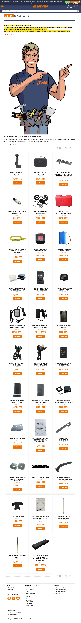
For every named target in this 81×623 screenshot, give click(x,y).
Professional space (61, 591)
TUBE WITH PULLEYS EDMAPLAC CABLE (63, 518)
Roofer (28, 596)
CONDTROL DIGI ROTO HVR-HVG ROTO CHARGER (40, 327)
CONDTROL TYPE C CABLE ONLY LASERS (17, 364)
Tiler (27, 591)
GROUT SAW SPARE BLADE (17, 439)
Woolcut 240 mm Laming (40, 478)
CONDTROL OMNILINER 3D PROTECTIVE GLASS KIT (17, 290)
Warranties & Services (62, 588)
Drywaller (28, 588)
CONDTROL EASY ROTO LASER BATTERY (64, 250)
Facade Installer (30, 595)
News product (29, 605)
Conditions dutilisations (16, 612)
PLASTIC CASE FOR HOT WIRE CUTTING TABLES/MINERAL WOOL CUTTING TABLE (40, 559)
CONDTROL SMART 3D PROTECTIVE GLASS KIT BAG (63, 402)
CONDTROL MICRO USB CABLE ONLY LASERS (40, 364)
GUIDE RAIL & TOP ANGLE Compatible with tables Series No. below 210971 (63, 175)
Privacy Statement (61, 589)
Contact (10, 589)
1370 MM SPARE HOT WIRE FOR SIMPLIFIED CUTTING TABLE (40, 519)
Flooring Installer (30, 593)
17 (70, 147)
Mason (28, 598)
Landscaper (29, 600)
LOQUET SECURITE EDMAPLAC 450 (64, 439)
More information (75, 2)
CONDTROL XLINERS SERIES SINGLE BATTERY (40, 402)
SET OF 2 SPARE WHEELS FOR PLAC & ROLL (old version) (17, 480)
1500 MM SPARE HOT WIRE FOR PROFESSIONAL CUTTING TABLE (40, 440)
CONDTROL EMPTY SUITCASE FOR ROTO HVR (64, 213)
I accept (67, 2)
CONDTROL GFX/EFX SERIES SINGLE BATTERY (63, 364)
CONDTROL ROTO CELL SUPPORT (17, 174)
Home (7, 144)
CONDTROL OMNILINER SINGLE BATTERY (17, 402)
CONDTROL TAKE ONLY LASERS (64, 327)
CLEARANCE (29, 602)
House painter (29, 589)
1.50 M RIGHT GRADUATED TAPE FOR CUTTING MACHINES (17, 251)
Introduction (11, 588)
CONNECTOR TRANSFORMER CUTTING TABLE (17, 213)
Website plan (13, 614)
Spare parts (29, 603)
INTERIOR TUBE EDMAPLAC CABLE (17, 557)
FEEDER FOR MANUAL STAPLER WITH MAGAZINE (64, 479)
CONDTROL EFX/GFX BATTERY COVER (40, 250)
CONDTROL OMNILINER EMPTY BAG (40, 174)
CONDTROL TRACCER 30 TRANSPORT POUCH (40, 290)
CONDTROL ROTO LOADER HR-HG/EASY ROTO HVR (17, 327)
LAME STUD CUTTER (17, 517)
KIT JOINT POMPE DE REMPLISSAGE (40, 213)
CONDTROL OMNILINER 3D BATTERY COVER (64, 290)
